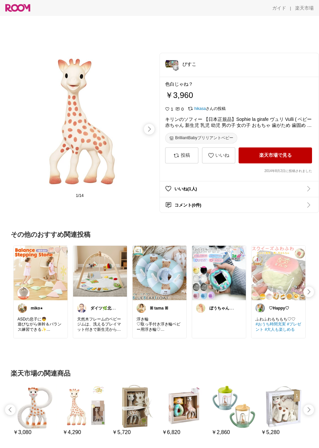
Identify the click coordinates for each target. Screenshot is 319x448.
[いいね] (218, 155)
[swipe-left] (10, 409)
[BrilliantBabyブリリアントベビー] (201, 138)
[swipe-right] (149, 129)
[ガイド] (279, 8)
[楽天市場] (304, 8)
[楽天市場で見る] (275, 155)
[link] (40, 273)
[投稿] (181, 155)
